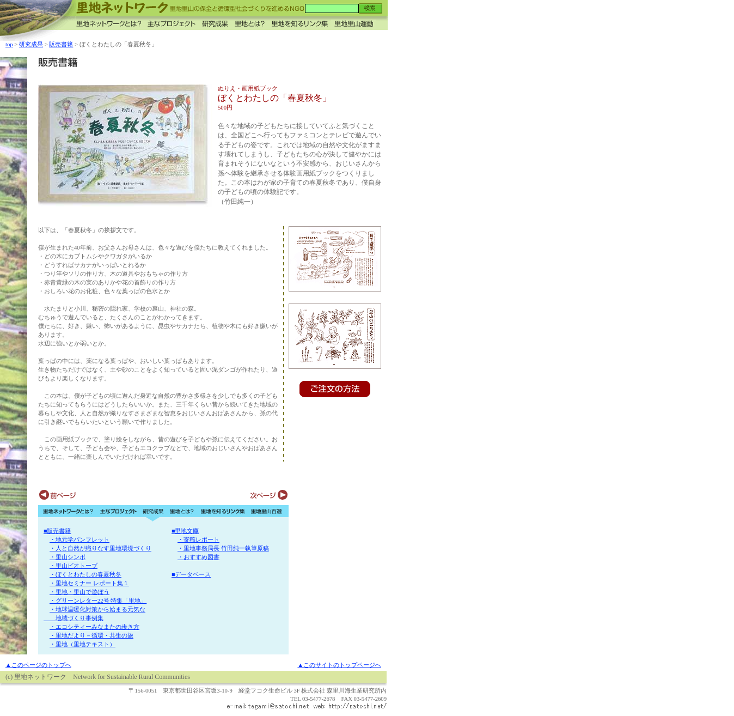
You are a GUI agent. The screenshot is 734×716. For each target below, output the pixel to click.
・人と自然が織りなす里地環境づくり (100, 548)
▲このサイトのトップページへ (339, 665)
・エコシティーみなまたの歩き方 (94, 627)
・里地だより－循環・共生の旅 (91, 636)
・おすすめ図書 (198, 557)
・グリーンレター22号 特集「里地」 (98, 601)
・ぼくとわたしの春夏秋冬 (85, 575)
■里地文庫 (185, 531)
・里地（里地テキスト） (82, 644)
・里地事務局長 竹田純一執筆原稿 (223, 548)
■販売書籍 (57, 531)
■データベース (191, 575)
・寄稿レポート (198, 540)
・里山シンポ (67, 557)
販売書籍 (61, 44)
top (9, 44)
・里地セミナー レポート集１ (89, 583)
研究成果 (31, 44)
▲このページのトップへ (38, 665)
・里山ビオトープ (73, 566)
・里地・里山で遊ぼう (79, 592)
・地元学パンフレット (79, 540)
